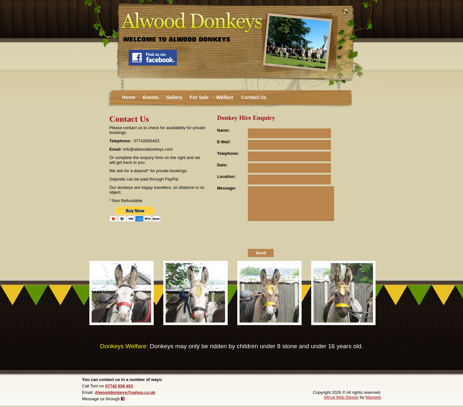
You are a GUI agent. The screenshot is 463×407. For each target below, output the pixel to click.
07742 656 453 (119, 386)
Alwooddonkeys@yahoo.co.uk (125, 392)
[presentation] (296, 235)
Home (129, 97)
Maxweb (373, 397)
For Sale (199, 97)
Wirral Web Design (341, 397)
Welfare (224, 97)
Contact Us (253, 97)
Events (151, 97)
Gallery (174, 97)
